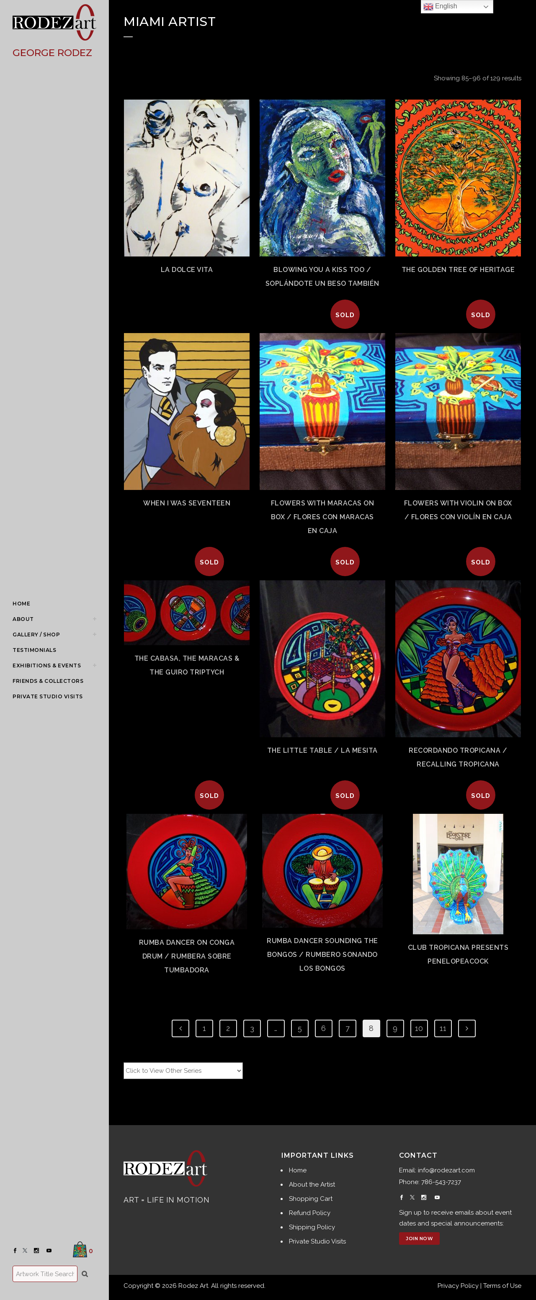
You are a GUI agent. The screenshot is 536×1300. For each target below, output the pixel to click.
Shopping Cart (310, 1199)
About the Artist (312, 1184)
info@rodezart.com (446, 1170)
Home (298, 1170)
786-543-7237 (441, 1182)
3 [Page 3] (252, 1028)
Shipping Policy (312, 1227)
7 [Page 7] (347, 1028)
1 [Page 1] (204, 1028)
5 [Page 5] (300, 1028)
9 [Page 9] (395, 1028)
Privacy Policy (458, 1286)
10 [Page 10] (419, 1028)
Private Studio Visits (317, 1241)
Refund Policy (309, 1213)
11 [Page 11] (443, 1028)
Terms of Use (502, 1286)
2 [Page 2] (228, 1028)
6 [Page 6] (323, 1028)
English (440, 7)
